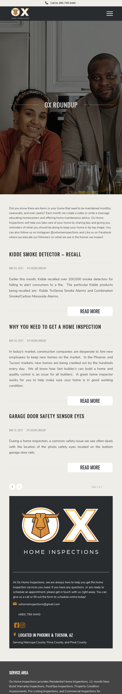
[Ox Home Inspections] (50, 13)
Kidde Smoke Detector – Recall (45, 254)
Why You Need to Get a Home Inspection (55, 326)
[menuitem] (108, 13)
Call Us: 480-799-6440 (63, 3)
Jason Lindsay (38, 268)
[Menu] (108, 13)
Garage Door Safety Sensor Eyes (46, 416)
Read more (90, 311)
